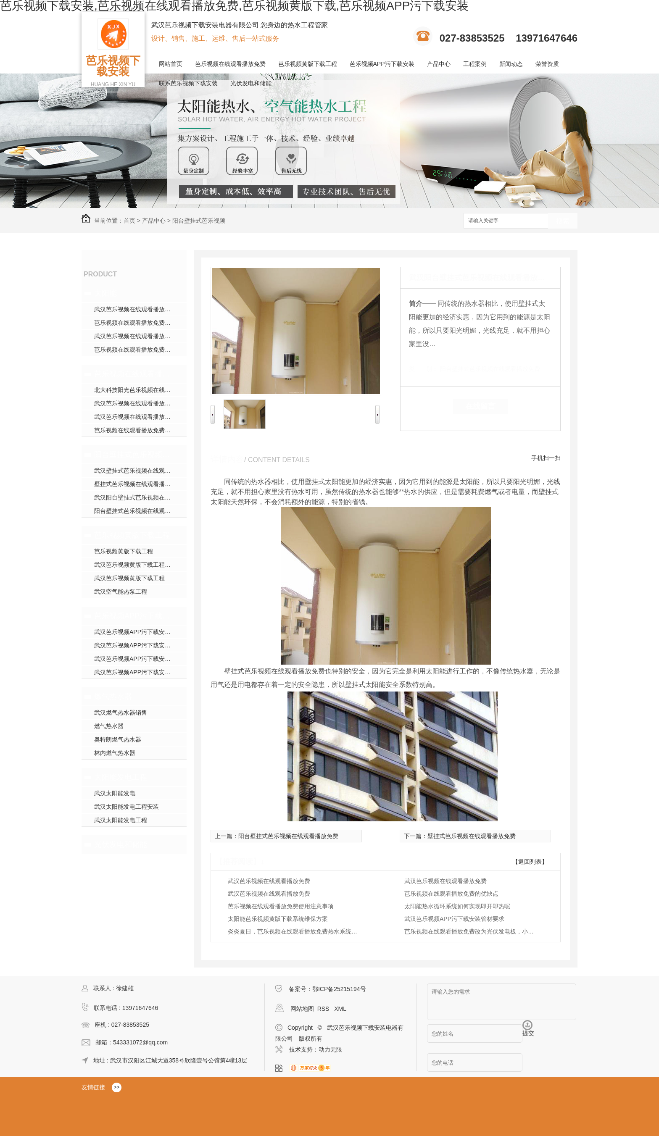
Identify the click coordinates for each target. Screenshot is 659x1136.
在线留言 (480, 406)
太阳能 (105, 293)
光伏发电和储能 (251, 83)
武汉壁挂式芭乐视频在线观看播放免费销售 (140, 470)
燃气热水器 (113, 696)
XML (340, 1008)
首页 (129, 220)
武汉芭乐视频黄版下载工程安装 (135, 564)
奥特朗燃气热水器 (117, 739)
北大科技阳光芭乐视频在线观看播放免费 (140, 390)
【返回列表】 (530, 861)
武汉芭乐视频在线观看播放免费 (135, 309)
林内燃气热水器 (114, 752)
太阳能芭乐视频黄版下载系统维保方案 (278, 918)
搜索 (562, 221)
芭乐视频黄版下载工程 (307, 63)
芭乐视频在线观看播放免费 (230, 63)
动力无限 (330, 1049)
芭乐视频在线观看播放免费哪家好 (138, 322)
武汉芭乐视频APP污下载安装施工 (138, 645)
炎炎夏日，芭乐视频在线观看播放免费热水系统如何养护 (295, 931)
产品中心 (439, 63)
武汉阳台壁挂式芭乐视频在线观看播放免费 (140, 497)
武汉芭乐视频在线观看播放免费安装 (140, 336)
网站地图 (302, 1008)
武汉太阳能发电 (114, 793)
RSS (324, 1008)
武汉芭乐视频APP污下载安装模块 (138, 631)
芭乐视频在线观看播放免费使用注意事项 (281, 906)
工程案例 (475, 63)
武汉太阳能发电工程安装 (126, 806)
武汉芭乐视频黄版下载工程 (129, 578)
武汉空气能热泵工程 (120, 591)
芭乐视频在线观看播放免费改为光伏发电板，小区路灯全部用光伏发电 (471, 931)
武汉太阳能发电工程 (120, 820)
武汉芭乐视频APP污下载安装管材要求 (454, 918)
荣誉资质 (547, 63)
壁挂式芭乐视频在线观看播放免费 (138, 484)
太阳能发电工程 (120, 777)
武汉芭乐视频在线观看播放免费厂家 (140, 416)
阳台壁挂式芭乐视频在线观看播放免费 (133, 454)
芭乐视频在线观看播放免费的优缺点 (451, 893)
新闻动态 (511, 63)
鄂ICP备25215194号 (339, 989)
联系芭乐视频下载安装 (188, 83)
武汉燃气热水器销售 (120, 712)
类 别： (423, 369)
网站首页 (170, 63)
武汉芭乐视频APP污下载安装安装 (138, 658)
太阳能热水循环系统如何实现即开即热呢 (457, 906)
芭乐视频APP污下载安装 (382, 63)
